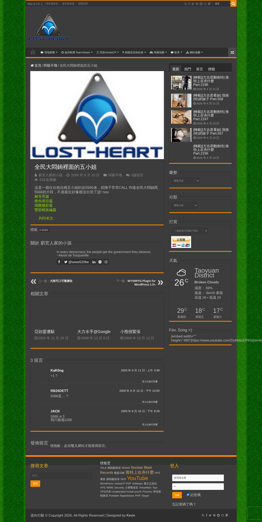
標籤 (211, 69)
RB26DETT (59, 391)
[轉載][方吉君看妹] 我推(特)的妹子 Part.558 (211, 97)
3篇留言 (137, 175)
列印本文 (46, 218)
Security (119, 487)
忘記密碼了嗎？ (184, 504)
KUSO (45, 230)
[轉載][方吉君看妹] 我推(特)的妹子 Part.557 (211, 131)
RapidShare (127, 495)
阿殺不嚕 (50, 65)
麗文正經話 (150, 483)
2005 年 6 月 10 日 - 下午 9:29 (140, 411)
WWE (110, 487)
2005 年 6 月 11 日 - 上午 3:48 (140, 370)
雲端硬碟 (48, 52)
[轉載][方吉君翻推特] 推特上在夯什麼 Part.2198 (211, 81)
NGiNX (126, 467)
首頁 (33, 52)
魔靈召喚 (119, 472)
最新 (175, 69)
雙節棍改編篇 (45, 210)
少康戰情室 (131, 487)
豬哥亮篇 (42, 196)
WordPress (106, 483)
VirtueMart (145, 487)
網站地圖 (193, 52)
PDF (128, 483)
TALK (103, 467)
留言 (199, 69)
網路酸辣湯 (112, 479)
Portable (114, 495)
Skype (145, 495)
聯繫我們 (83, 3)
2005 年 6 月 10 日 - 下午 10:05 (139, 390)
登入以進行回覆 (150, 381)
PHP (137, 495)
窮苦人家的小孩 (51, 175)
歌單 (175, 52)
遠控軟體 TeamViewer (75, 52)
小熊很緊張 (130, 331)
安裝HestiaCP (106, 52)
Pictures (147, 491)
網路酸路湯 (114, 467)
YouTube (137, 478)
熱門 (187, 69)
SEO (123, 479)
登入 (74, 446)
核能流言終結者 (133, 52)
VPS (103, 487)
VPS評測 (105, 491)
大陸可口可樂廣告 (61, 281)
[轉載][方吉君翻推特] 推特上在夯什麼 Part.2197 (211, 115)
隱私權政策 (52, 3)
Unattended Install (122, 491)
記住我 (194, 495)
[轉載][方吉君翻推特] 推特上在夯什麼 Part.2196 (211, 149)
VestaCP (119, 483)
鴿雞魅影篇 (44, 205)
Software (137, 483)
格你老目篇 (44, 201)
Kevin (131, 515)
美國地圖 (157, 52)
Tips (154, 487)
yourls (138, 491)
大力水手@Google (93, 331)
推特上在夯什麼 (140, 472)
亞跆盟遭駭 (45, 331)
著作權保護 (68, 3)
